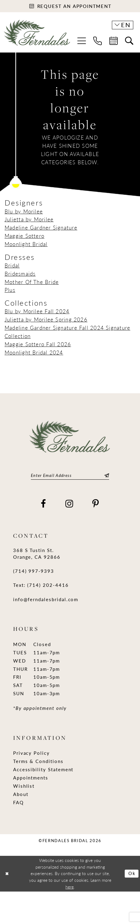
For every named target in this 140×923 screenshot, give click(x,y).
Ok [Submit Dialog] (132, 874)
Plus (10, 290)
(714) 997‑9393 (33, 571)
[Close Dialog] (7, 873)
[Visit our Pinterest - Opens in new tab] (96, 504)
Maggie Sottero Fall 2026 (38, 344)
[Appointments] (70, 6)
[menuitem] (82, 41)
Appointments (30, 778)
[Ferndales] (37, 35)
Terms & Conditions (38, 761)
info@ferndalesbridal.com (46, 599)
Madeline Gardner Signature (41, 227)
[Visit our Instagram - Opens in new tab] (69, 504)
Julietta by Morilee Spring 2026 (46, 319)
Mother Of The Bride (32, 281)
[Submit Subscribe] (105, 475)
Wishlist (24, 786)
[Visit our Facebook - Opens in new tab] (43, 504)
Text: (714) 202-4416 (41, 585)
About (20, 794)
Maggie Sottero (24, 235)
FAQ (18, 802)
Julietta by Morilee (29, 219)
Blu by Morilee (24, 211)
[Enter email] (70, 475)
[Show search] (129, 41)
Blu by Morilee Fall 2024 (37, 311)
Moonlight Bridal (26, 244)
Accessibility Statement (43, 769)
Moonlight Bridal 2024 (34, 352)
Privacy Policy (31, 753)
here (69, 887)
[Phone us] (97, 41)
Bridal (12, 265)
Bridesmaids (20, 273)
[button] (82, 41)
